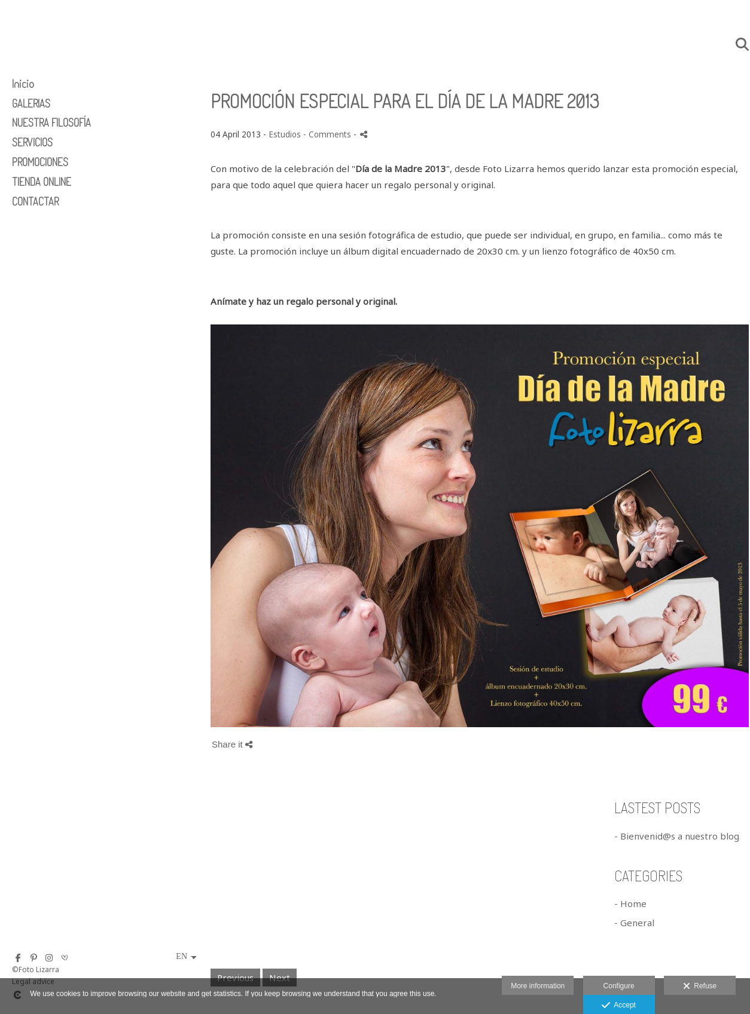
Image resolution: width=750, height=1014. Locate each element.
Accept (619, 1005)
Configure (619, 986)
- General (634, 923)
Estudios (285, 134)
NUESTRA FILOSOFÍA (51, 122)
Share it (232, 744)
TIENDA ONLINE (41, 181)
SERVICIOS (32, 142)
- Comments (328, 134)
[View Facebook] (18, 958)
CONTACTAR (35, 201)
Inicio (23, 83)
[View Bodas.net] (65, 958)
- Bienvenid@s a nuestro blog (676, 836)
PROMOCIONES (40, 162)
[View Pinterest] (33, 958)
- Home (630, 903)
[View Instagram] (49, 958)
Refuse (700, 986)
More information (538, 986)
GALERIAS (31, 103)
